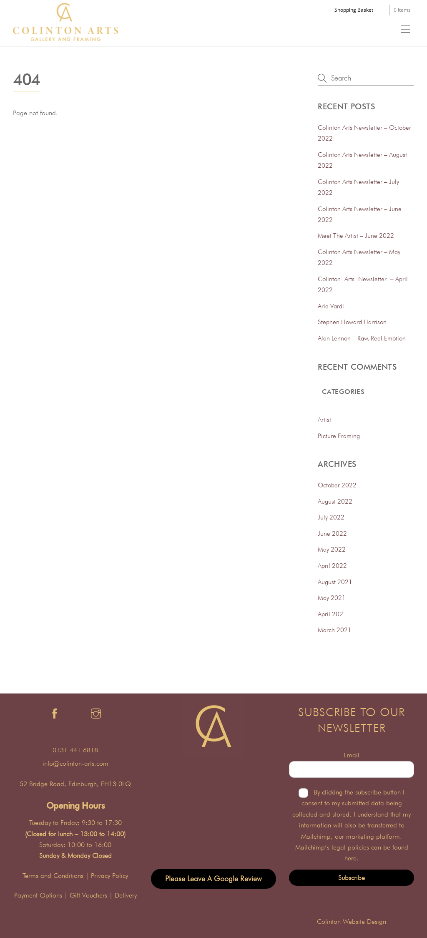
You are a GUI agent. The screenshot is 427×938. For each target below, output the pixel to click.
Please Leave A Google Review (213, 878)
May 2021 (332, 598)
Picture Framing (339, 436)
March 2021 (335, 630)
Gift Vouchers (88, 895)
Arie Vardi (331, 306)
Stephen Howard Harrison (352, 322)
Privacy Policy (109, 876)
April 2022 (332, 566)
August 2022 (335, 501)
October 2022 (337, 485)
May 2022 (332, 549)
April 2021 (332, 614)
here (350, 858)
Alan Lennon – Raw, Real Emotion (362, 338)
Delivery (126, 895)
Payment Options (38, 895)
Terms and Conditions (53, 876)
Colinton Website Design (351, 921)
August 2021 (335, 582)
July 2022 (331, 517)
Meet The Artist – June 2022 (356, 236)
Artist (324, 420)
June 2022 (332, 533)
